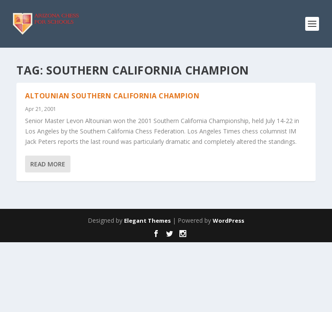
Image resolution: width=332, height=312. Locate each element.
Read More (47, 164)
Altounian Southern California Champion (112, 96)
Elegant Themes (147, 220)
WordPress (228, 220)
